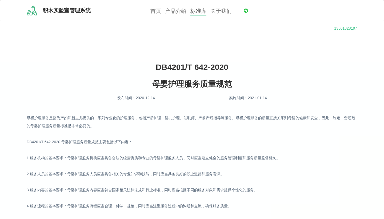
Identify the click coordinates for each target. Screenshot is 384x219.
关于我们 (221, 11)
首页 (155, 11)
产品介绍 (175, 11)
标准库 (198, 11)
